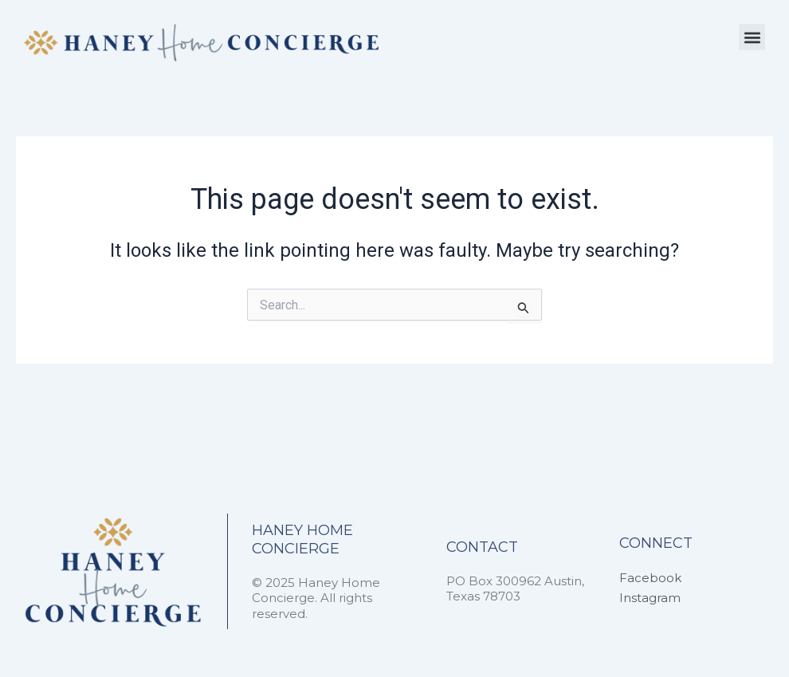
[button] (752, 37)
